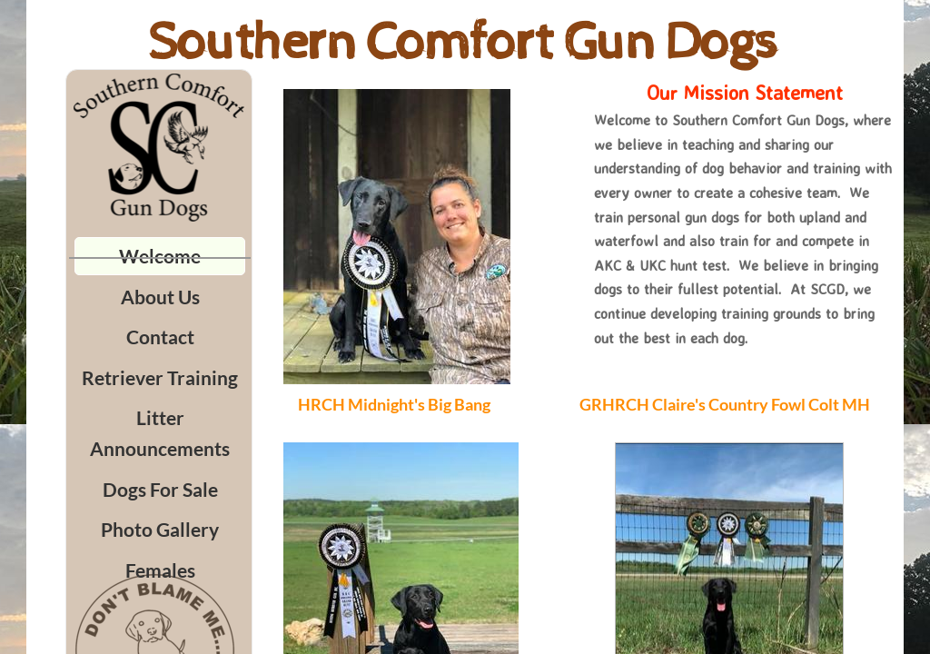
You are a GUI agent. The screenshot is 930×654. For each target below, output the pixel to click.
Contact (160, 336)
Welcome (160, 255)
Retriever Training (160, 377)
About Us (160, 296)
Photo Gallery (160, 529)
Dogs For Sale (160, 489)
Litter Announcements (160, 433)
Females (160, 570)
